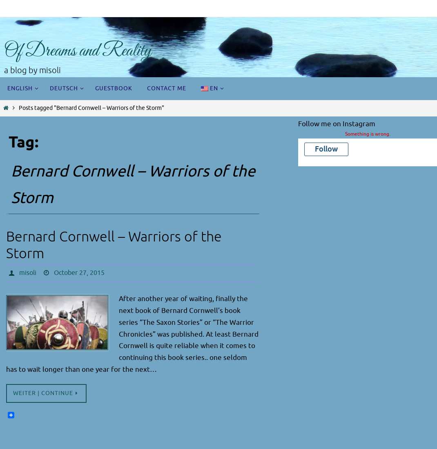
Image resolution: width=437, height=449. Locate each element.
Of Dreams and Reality (78, 51)
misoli (27, 273)
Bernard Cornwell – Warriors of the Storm (114, 245)
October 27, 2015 (79, 273)
